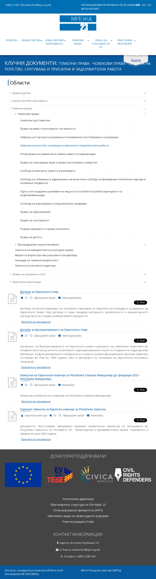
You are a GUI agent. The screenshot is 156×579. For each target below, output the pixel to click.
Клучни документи (94, 5)
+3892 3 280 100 (14, 5)
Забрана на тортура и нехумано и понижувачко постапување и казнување (69, 137)
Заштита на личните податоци (35, 265)
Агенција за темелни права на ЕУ (36, 260)
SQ (149, 5)
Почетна (11, 40)
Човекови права (78, 114)
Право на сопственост (34, 220)
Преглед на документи (36, 322)
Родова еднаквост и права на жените (44, 229)
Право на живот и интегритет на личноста (48, 128)
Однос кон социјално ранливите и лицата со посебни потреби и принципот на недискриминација (71, 193)
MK (138, 5)
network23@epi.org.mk (37, 5)
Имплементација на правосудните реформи (78, 516)
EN (143, 5)
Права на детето (31, 237)
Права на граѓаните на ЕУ (101, 44)
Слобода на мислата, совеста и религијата (47, 171)
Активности (115, 5)
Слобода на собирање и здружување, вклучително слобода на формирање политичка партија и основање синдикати (82, 181)
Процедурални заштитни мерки (78, 244)
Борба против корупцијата (55, 42)
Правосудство (31, 40)
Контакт (94, 9)
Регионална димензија (78, 499)
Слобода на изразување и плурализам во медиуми (53, 203)
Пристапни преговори (124, 42)
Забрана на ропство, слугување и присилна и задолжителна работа (64, 145)
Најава (131, 5)
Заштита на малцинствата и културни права (44, 250)
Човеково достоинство (35, 120)
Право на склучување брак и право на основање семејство (59, 162)
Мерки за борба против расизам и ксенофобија (46, 255)
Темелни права (78, 42)
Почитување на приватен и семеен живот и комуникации (57, 154)
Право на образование (35, 212)
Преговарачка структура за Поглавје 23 (78, 504)
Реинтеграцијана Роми (78, 522)
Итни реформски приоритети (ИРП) (78, 510)
